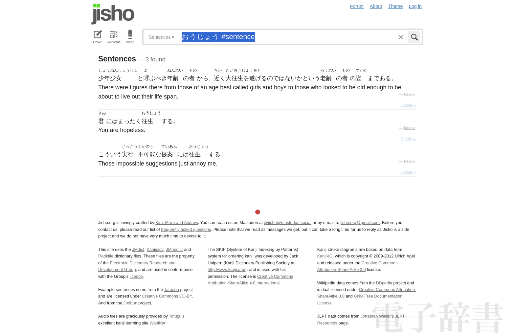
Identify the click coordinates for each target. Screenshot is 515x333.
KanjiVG (325, 256)
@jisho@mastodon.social (287, 222)
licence (136, 276)
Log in (415, 6)
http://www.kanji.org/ (226, 269)
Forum (357, 6)
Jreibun (130, 302)
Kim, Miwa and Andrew (176, 222)
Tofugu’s (176, 316)
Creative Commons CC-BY (167, 296)
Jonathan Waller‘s (377, 316)
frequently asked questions (186, 229)
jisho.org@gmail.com (360, 222)
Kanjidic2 (155, 249)
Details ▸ (408, 105)
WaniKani (159, 323)
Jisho (113, 14)
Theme (395, 6)
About (376, 6)
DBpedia (384, 282)
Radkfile (105, 256)
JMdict (138, 249)
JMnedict (174, 249)
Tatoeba (409, 94)
